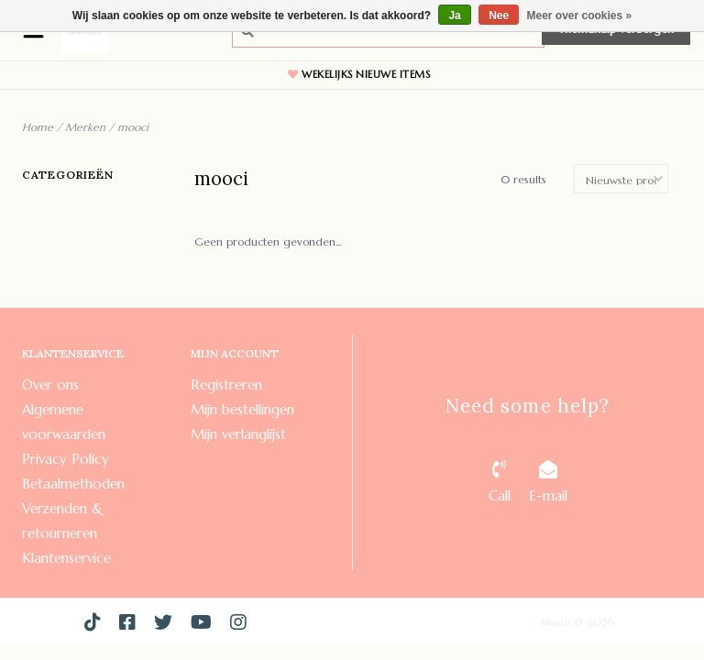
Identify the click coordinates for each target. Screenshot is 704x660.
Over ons (50, 384)
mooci (132, 127)
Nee (499, 15)
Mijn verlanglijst (238, 434)
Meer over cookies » (579, 15)
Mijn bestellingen (242, 409)
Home (37, 127)
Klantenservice (66, 557)
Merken (85, 127)
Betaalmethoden (73, 483)
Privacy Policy (65, 459)
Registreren (226, 384)
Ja (454, 15)
